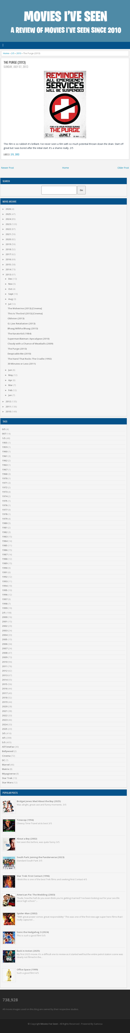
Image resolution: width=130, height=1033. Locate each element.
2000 (4, 617)
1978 (4, 514)
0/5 (4, 429)
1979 (4, 518)
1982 (4, 532)
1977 (4, 509)
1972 (4, 487)
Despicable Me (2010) (19, 353)
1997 (4, 599)
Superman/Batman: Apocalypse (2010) (28, 338)
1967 (4, 469)
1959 (4, 447)
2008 (4, 652)
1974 (4, 496)
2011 (9, 406)
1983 (4, 536)
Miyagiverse (9, 773)
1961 (4, 456)
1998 (4, 603)
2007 (4, 648)
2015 (9, 264)
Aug (10, 299)
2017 (9, 254)
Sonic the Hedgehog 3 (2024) (33, 932)
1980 (4, 523)
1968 (4, 473)
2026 (9, 209)
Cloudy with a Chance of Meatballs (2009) (30, 343)
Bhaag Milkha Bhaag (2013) (23, 328)
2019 (9, 244)
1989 (4, 563)
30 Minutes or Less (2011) (22, 363)
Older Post (123, 167)
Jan (10, 395)
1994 (4, 585)
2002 (4, 625)
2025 (9, 214)
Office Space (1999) (27, 969)
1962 (4, 460)
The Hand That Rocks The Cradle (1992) (30, 358)
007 (4, 433)
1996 (4, 594)
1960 (4, 451)
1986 (4, 550)
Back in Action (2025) (28, 950)
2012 (9, 401)
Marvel (6, 764)
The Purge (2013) (15, 62)
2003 (4, 630)
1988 (4, 558)
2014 (9, 269)
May (10, 375)
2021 (9, 234)
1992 (4, 576)
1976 (4, 505)
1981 (4, 527)
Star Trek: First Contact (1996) (33, 875)
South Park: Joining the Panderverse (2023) (40, 857)
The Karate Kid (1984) (19, 333)
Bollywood (7, 751)
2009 (4, 657)
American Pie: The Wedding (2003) (36, 894)
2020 (9, 239)
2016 (9, 259)
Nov (10, 283)
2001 (4, 621)
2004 (4, 634)
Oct (10, 288)
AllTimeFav (8, 746)
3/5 (4, 733)
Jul (10, 303)
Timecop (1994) (25, 819)
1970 (4, 478)
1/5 (4, 438)
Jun (10, 370)
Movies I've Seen (49, 1023)
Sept (11, 293)
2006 (4, 643)
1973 (4, 491)
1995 (4, 590)
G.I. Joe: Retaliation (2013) (21, 323)
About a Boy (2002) (27, 838)
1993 (4, 581)
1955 (4, 442)
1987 (4, 554)
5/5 (4, 742)
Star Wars (7, 782)
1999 (4, 608)
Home (6, 53)
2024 (9, 219)
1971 (4, 482)
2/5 (12, 53)
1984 (4, 541)
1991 (4, 572)
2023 (9, 224)
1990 (4, 567)
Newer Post (7, 167)
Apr (10, 380)
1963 (4, 464)
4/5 (4, 737)
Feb (10, 390)
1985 (4, 545)
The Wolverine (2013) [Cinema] (25, 308)
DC (3, 760)
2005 (4, 639)
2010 (9, 411)
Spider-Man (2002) (27, 913)
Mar (10, 385)
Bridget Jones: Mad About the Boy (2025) (39, 801)
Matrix (5, 769)
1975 (4, 500)
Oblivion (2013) (16, 318)
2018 (9, 249)
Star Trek (7, 778)
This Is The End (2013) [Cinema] (25, 313)
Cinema (6, 755)
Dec (10, 278)
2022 (9, 229)
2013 (18, 53)
